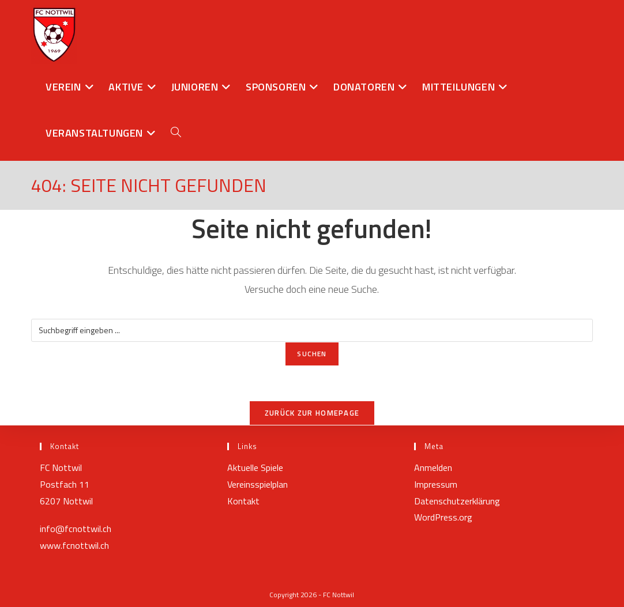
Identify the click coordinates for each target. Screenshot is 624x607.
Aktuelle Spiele (255, 467)
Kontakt (243, 501)
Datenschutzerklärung (457, 501)
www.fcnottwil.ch (74, 545)
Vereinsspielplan (257, 484)
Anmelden (433, 467)
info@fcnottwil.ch (75, 529)
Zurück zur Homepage (312, 413)
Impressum (435, 484)
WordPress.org (443, 517)
